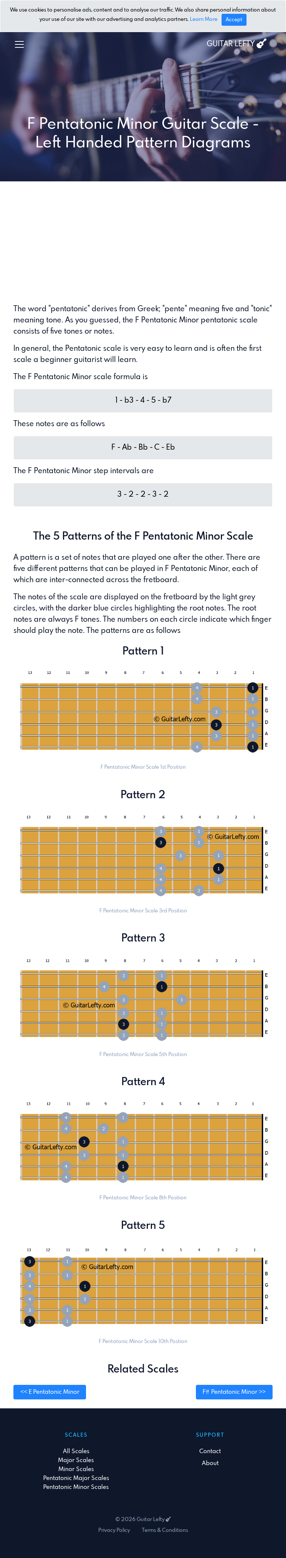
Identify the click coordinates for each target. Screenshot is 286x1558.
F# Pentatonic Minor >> (234, 1392)
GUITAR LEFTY (237, 44)
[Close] (234, 20)
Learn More (203, 19)
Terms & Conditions (165, 1530)
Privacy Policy (114, 1530)
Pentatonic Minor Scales (76, 1487)
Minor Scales (76, 1469)
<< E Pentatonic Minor (49, 1392)
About (210, 1463)
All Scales (76, 1451)
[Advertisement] (143, 242)
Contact (210, 1451)
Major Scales (76, 1460)
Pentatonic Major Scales (76, 1478)
